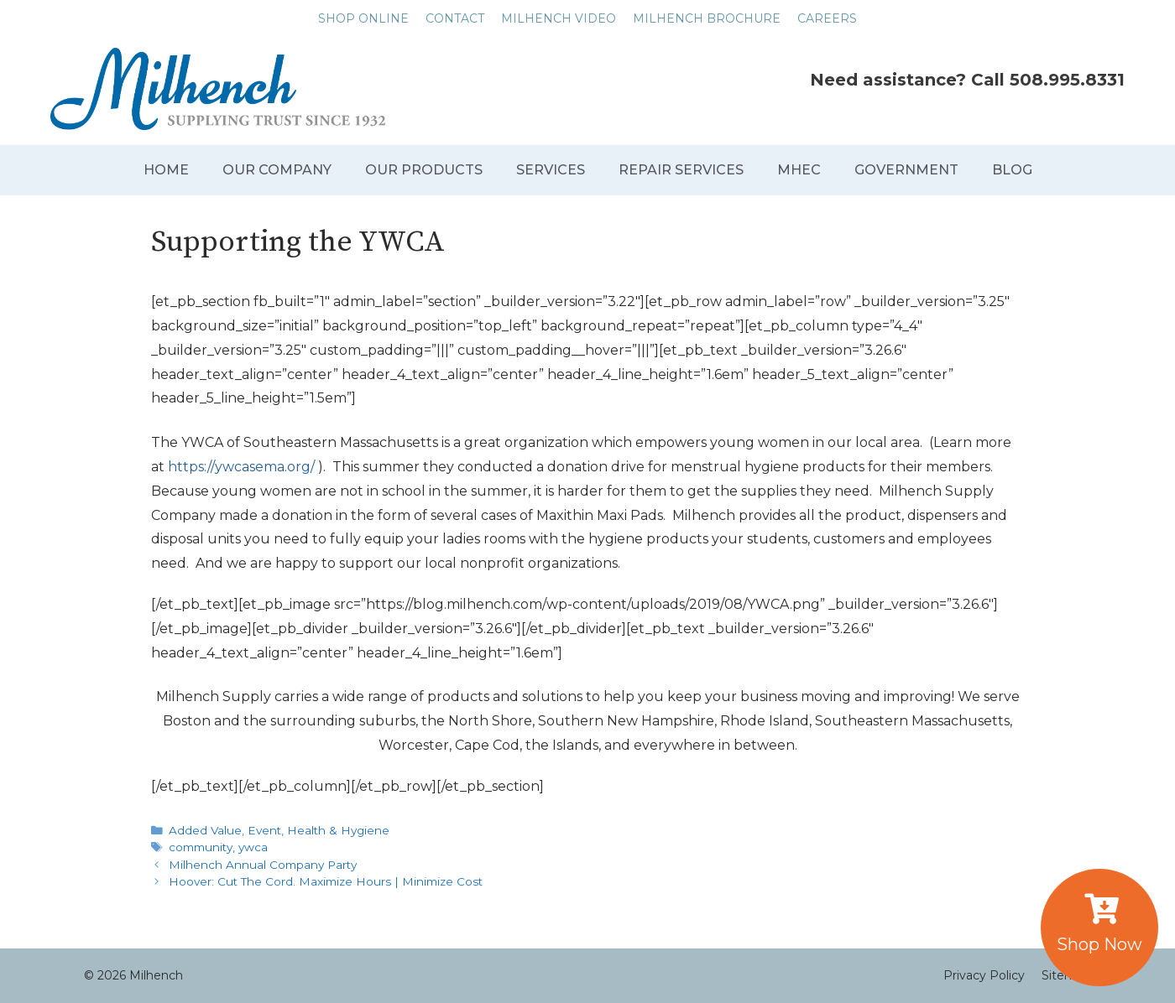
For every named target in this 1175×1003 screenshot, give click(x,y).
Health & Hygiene (338, 830)
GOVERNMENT (906, 170)
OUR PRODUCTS (424, 170)
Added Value (205, 830)
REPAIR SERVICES (681, 170)
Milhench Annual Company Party (263, 864)
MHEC (799, 170)
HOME (166, 170)
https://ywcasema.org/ (241, 467)
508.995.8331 (1067, 80)
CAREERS (827, 18)
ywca (253, 847)
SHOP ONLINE (363, 18)
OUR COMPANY (277, 170)
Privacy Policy (984, 975)
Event (264, 830)
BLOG (1012, 170)
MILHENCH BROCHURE (707, 18)
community (200, 847)
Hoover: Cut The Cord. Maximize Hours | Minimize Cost (326, 881)
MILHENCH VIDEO (558, 18)
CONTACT (455, 18)
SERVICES (550, 170)
